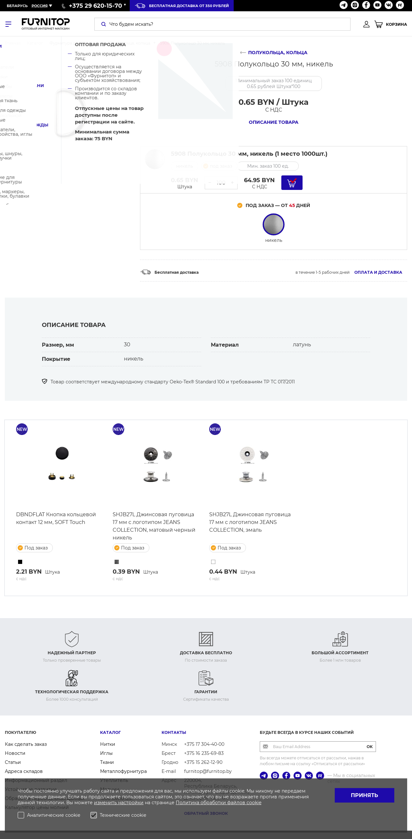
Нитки (107, 744)
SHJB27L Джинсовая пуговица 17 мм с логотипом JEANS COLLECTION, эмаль (250, 522)
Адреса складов (24, 771)
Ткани (107, 762)
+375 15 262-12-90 (203, 762)
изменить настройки (119, 802)
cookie (254, 802)
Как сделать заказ (26, 744)
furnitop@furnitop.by (208, 771)
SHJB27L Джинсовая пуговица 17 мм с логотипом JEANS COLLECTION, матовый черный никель (154, 526)
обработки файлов (224, 802)
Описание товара (273, 122)
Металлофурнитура (123, 771)
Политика (188, 802)
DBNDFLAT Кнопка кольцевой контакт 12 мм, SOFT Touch (56, 518)
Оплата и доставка (378, 272)
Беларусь (17, 6)
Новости (15, 753)
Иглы (106, 753)
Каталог (110, 732)
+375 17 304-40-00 (204, 744)
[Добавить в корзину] (292, 182)
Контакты (174, 732)
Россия (40, 6)
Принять (364, 795)
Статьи (13, 762)
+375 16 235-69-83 (204, 753)
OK (370, 746)
